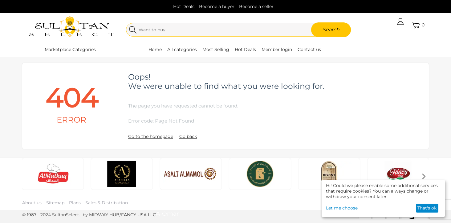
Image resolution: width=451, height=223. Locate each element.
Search (331, 30)
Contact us (309, 49)
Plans (75, 202)
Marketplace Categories (70, 49)
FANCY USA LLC (138, 214)
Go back (188, 136)
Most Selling (215, 49)
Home (155, 49)
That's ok (427, 208)
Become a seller (256, 6)
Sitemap (55, 202)
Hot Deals (183, 6)
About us (32, 202)
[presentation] (424, 177)
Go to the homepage (150, 136)
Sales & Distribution (106, 202)
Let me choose (342, 208)
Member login (277, 49)
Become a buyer (216, 6)
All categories (182, 49)
